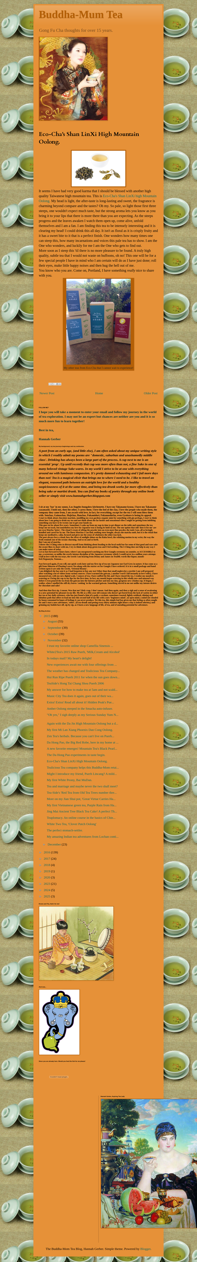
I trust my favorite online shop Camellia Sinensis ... (80, 646)
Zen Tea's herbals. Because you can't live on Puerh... (80, 736)
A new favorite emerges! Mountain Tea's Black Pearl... (82, 748)
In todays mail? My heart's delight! (69, 658)
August (53, 621)
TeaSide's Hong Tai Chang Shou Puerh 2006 (75, 683)
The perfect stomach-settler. (65, 830)
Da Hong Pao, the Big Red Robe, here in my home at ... (82, 742)
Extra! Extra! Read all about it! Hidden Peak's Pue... (80, 702)
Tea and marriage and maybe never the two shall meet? (82, 786)
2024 (47, 890)
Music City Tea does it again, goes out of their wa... (80, 696)
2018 (47, 865)
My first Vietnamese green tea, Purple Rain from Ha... (81, 805)
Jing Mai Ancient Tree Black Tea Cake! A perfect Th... (82, 811)
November (55, 640)
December (55, 844)
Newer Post (46, 393)
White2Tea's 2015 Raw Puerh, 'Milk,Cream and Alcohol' (83, 652)
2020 (47, 877)
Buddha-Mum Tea (81, 14)
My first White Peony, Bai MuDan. (69, 780)
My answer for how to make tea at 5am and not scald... (82, 689)
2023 (47, 883)
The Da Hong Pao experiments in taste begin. (76, 755)
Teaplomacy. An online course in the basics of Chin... (81, 817)
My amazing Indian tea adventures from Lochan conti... (82, 836)
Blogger (145, 1249)
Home (99, 393)
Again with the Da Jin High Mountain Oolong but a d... (82, 723)
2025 (47, 896)
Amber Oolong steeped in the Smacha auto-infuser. (80, 708)
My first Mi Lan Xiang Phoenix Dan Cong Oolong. (80, 730)
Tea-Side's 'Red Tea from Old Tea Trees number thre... (82, 792)
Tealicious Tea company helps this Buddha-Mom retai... (83, 767)
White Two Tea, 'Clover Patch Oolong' (71, 824)
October (53, 634)
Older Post (151, 393)
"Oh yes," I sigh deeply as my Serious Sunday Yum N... (82, 714)
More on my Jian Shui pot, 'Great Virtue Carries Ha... (81, 799)
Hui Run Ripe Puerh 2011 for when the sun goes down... (83, 677)
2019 (47, 871)
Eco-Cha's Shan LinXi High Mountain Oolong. (77, 761)
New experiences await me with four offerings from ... (82, 664)
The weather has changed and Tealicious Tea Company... (83, 671)
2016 (47, 852)
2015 (47, 616)
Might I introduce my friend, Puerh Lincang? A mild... (82, 774)
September (55, 627)
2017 (47, 858)
